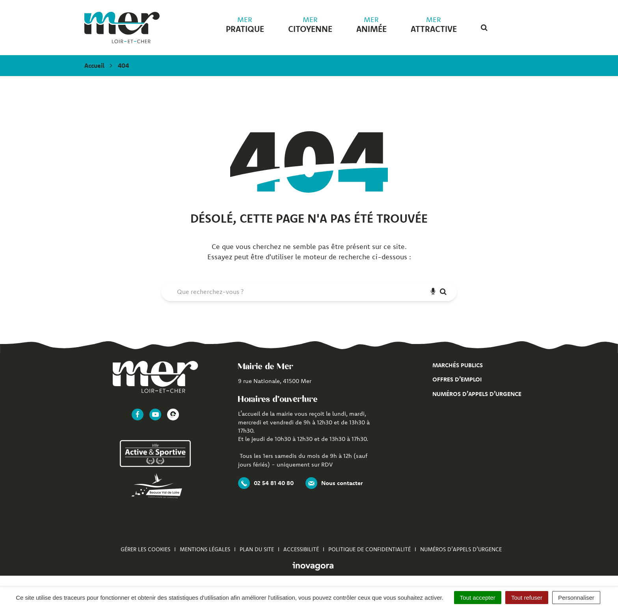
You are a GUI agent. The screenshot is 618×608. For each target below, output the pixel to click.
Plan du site (257, 549)
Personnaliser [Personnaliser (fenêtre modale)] (576, 597)
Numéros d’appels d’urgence (476, 394)
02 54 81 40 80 (266, 483)
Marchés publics (457, 365)
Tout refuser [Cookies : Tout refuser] (526, 597)
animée (371, 25)
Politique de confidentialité (369, 549)
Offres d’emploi (457, 379)
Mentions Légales (205, 549)
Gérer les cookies (145, 549)
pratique (245, 25)
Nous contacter (334, 483)
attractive (434, 25)
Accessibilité (301, 549)
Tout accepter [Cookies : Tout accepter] (477, 597)
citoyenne (310, 25)
